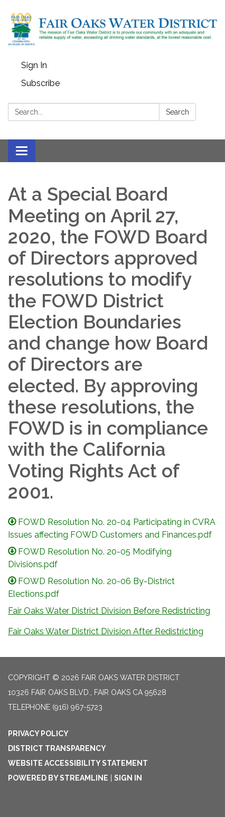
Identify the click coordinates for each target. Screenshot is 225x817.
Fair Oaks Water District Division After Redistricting (105, 631)
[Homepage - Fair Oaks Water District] (112, 28)
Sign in (128, 778)
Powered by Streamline (58, 778)
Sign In (34, 65)
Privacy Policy (38, 733)
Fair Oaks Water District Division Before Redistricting (109, 611)
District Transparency (57, 748)
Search (177, 112)
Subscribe (40, 83)
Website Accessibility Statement (78, 763)
